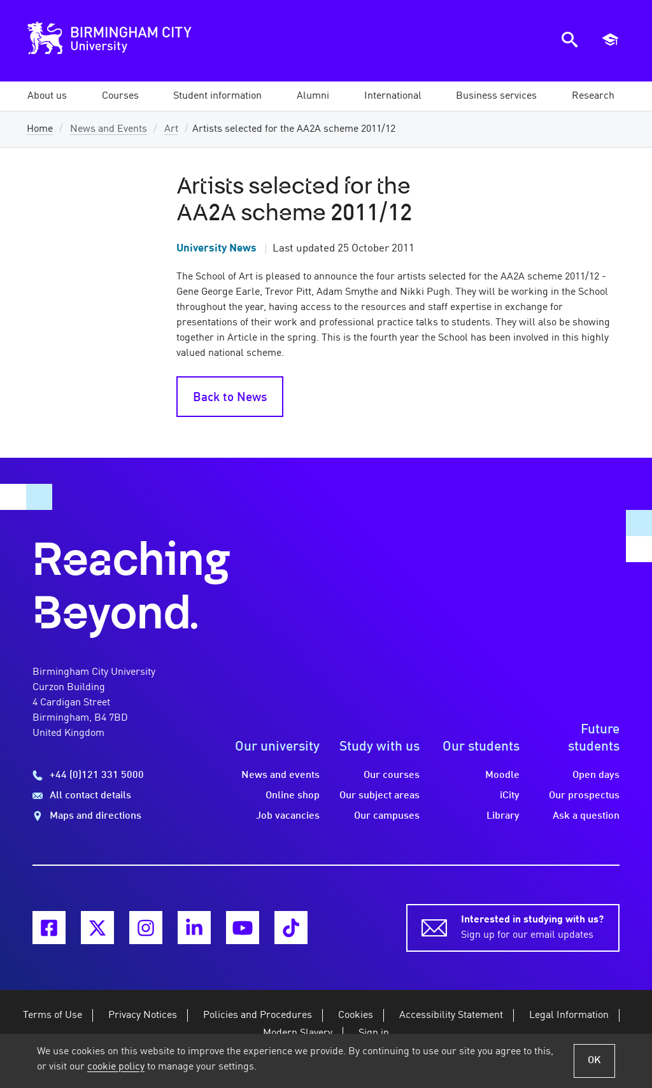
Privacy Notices (142, 1015)
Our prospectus (584, 796)
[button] (47, 96)
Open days (596, 775)
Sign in (373, 1033)
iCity (510, 796)
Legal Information (569, 1015)
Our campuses (387, 816)
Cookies (355, 1015)
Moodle (502, 775)
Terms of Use (52, 1015)
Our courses (392, 775)
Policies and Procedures (257, 1015)
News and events (280, 775)
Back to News (230, 398)
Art (171, 129)
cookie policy (116, 1067)
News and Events (108, 129)
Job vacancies (288, 816)
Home (40, 129)
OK (594, 1061)
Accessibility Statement (451, 1015)
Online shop (293, 796)
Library (503, 816)
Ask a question (586, 816)
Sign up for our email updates (532, 926)
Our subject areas (379, 796)
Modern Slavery (297, 1033)
